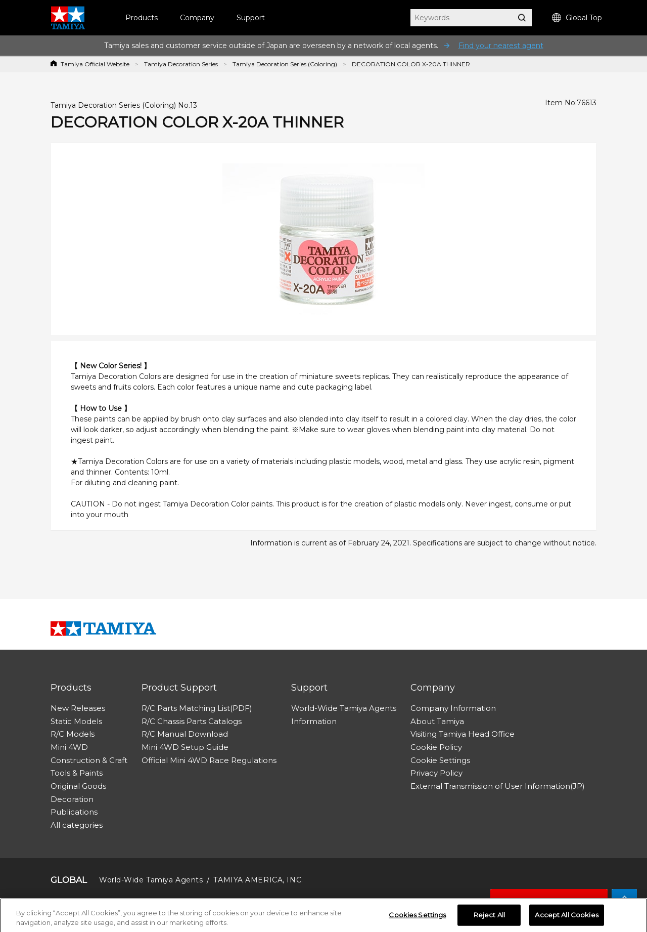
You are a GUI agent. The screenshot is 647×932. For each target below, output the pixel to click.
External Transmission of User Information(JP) (497, 786)
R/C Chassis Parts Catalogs (192, 721)
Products (141, 17)
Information (314, 721)
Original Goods (78, 786)
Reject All (489, 917)
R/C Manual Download (185, 734)
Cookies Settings (417, 917)
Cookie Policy (436, 747)
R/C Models (73, 734)
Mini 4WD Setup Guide (185, 747)
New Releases (78, 708)
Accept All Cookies (566, 917)
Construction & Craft (89, 760)
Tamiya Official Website (95, 64)
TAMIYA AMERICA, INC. (258, 879)
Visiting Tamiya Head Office (462, 734)
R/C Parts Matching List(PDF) (197, 708)
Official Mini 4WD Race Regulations (209, 760)
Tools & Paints (77, 773)
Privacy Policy (436, 773)
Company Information (453, 708)
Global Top (577, 18)
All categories (77, 825)
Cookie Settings (440, 760)
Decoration (72, 799)
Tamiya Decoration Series (181, 64)
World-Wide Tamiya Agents (343, 708)
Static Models (76, 721)
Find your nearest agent (500, 45)
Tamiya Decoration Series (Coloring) (285, 64)
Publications (74, 812)
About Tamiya (437, 721)
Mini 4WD (69, 747)
